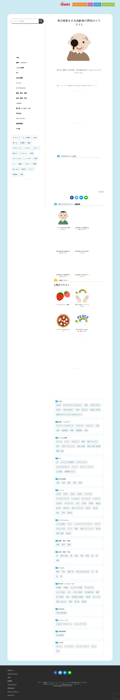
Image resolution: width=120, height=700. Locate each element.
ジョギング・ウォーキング (83, 524)
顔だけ (15, 153)
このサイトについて (79, 4)
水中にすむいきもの (82, 571)
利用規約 (97, 4)
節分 (57, 513)
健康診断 (70, 85)
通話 (29, 143)
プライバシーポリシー (13, 691)
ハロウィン (96, 498)
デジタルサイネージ (62, 467)
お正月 (65, 494)
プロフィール (17, 148)
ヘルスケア (79, 425)
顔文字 (24, 169)
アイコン (59, 646)
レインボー (27, 158)
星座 (87, 556)
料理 (31, 153)
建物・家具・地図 (64, 541)
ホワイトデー (69, 503)
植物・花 (70, 571)
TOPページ (10, 670)
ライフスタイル (64, 520)
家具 (63, 544)
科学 (57, 446)
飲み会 (68, 533)
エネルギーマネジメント (64, 624)
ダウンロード (79, 78)
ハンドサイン (69, 646)
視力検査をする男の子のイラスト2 (82, 275)
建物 (69, 544)
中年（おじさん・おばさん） (72, 405)
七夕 (77, 503)
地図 (57, 544)
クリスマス (88, 494)
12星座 (22, 143)
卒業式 (91, 503)
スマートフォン (82, 462)
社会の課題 (62, 479)
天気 (76, 556)
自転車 (88, 597)
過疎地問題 (62, 631)
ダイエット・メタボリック (64, 425)
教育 (83, 441)
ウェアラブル (89, 587)
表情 (77, 410)
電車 (70, 601)
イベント (61, 490)
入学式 (84, 503)
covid (34, 137)
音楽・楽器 (59, 533)
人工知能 (59, 471)
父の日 (95, 508)
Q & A (90, 4)
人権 (57, 483)
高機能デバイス (70, 471)
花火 (63, 513)
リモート (36, 148)
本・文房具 (59, 597)
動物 (57, 571)
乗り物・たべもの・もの (66, 584)
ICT (60, 458)
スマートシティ (64, 620)
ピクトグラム (17, 158)
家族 (86, 405)
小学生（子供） (95, 405)
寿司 (35, 158)
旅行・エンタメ (92, 441)
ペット (70, 528)
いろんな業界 (63, 438)
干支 (63, 571)
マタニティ (89, 425)
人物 (60, 401)
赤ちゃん (84, 410)
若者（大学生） (68, 410)
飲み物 (84, 601)
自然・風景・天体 (64, 552)
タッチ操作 (26, 137)
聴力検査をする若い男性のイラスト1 (82, 252)
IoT (57, 462)
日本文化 (61, 609)
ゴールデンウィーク (62, 498)
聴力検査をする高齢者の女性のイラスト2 (82, 228)
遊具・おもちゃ (61, 601)
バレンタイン (86, 498)
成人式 (58, 508)
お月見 (58, 494)
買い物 (98, 528)
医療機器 (79, 430)
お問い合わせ (11, 688)
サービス (59, 441)
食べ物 (77, 601)
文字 (57, 651)
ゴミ (69, 592)
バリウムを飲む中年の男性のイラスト (63, 228)
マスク (31, 169)
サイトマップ (11, 695)
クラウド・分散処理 (67, 462)
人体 (97, 425)
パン (14, 164)
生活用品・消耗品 (77, 597)
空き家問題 (59, 635)
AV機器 (58, 587)
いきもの (61, 568)
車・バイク (96, 597)
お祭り (72, 494)
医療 (71, 430)
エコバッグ (16, 137)
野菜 (34, 164)
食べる (15, 143)
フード (67, 441)
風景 (57, 560)
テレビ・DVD (60, 528)
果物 (20, 164)
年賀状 (15, 174)
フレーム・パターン (82, 646)
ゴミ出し (27, 148)
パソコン (75, 467)
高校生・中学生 (95, 410)
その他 (58, 405)
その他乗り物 (89, 592)
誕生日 (70, 513)
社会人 (58, 410)
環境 (80, 483)
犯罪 (74, 483)
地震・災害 (64, 556)
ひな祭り (59, 503)
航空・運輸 (81, 446)
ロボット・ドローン (86, 467)
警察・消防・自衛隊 (93, 446)
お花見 (80, 494)
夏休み (98, 503)
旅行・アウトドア (77, 508)
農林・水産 (59, 451)
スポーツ (97, 524)
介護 (57, 430)
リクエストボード (108, 4)
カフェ (70, 524)
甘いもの (16, 169)
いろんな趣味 (60, 524)
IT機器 (66, 587)
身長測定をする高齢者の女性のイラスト (63, 275)
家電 (97, 592)
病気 (86, 430)
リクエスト (23, 153)
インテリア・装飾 (76, 587)
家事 (76, 528)
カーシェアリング (80, 624)
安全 (63, 483)
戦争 (69, 483)
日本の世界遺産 (61, 613)
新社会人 (66, 508)
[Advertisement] (78, 106)
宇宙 (81, 556)
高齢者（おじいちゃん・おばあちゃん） (69, 414)
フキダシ (27, 164)
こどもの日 (75, 498)
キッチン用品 (60, 592)
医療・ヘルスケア (61, 85)
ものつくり (75, 441)
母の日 (88, 508)
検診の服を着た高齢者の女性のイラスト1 (63, 252)
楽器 (67, 597)
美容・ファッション (68, 446)
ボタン (94, 646)
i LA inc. (60, 685)
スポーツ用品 (77, 592)
